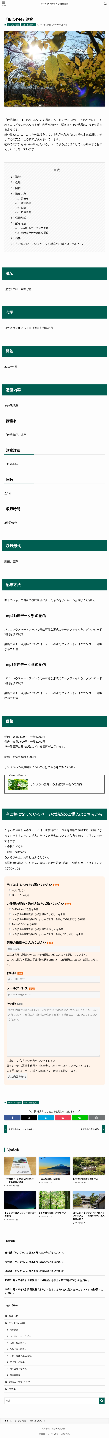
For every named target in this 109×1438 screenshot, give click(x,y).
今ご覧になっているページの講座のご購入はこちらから (49, 243)
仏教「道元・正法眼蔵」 (21, 1355)
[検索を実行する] (102, 1401)
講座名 (24, 198)
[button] (12, 1117)
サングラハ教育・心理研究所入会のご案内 (56, 784)
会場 (18, 182)
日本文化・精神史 (18, 1368)
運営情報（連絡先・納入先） (54, 1428)
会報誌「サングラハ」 (21, 1382)
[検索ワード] (54, 1401)
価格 (18, 238)
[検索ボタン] (105, 3)
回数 (23, 207)
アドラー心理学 (17, 1362)
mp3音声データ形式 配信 (34, 232)
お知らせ (13, 1316)
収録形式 (20, 217)
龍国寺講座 (15, 1375)
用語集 (12, 1389)
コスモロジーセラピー (20, 1336)
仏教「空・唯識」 (18, 1349)
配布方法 (20, 223)
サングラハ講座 (13, 25)
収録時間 (26, 212)
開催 (18, 188)
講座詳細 (26, 203)
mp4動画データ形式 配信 (34, 228)
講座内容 (20, 193)
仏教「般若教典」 (28, 25)
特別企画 (14, 1330)
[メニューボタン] (3, 3)
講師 (18, 176)
